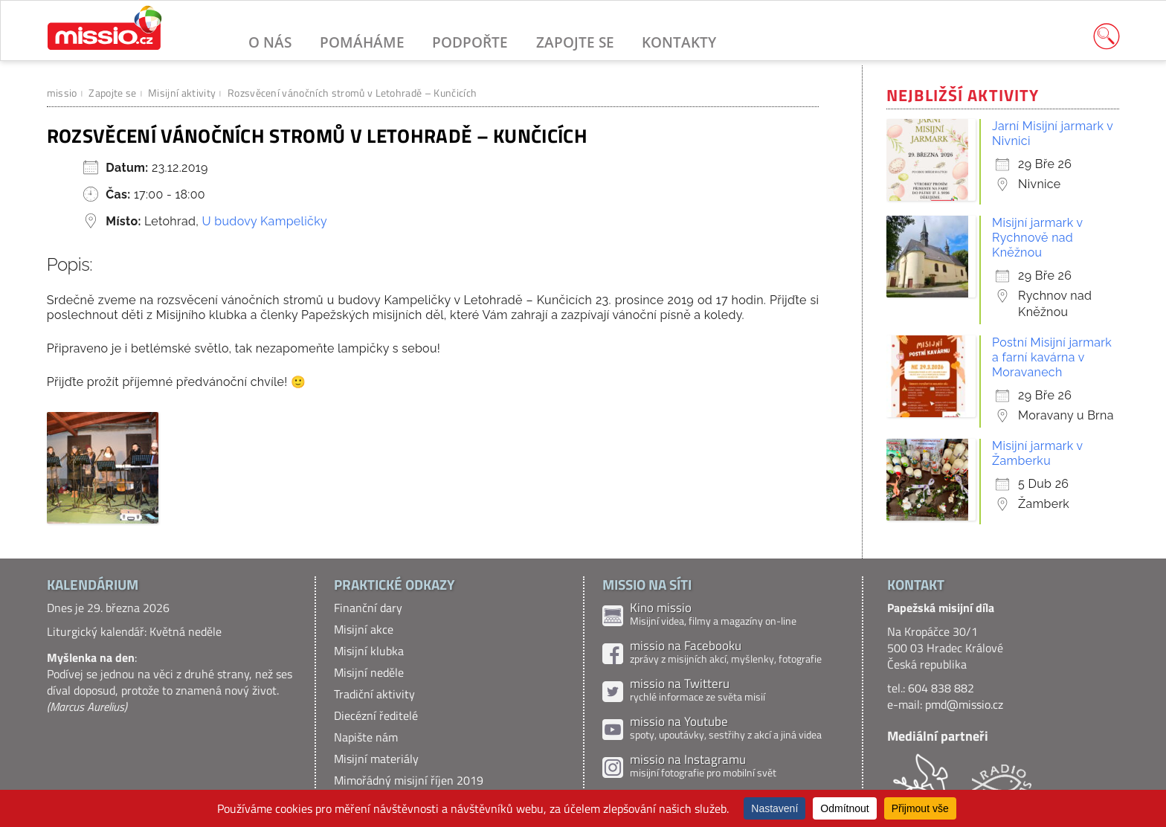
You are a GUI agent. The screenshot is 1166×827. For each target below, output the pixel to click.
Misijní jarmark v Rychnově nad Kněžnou (1037, 238)
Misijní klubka (369, 651)
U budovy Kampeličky (264, 221)
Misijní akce (363, 629)
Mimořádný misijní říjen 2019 (408, 780)
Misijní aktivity (182, 92)
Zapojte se (575, 42)
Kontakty (679, 42)
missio (62, 92)
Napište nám (366, 737)
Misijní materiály (376, 759)
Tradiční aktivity (374, 694)
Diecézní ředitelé (376, 715)
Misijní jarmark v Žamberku (1037, 453)
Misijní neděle (369, 672)
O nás (270, 42)
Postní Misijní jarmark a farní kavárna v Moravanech (1052, 357)
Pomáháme (362, 42)
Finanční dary (368, 608)
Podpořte (470, 42)
